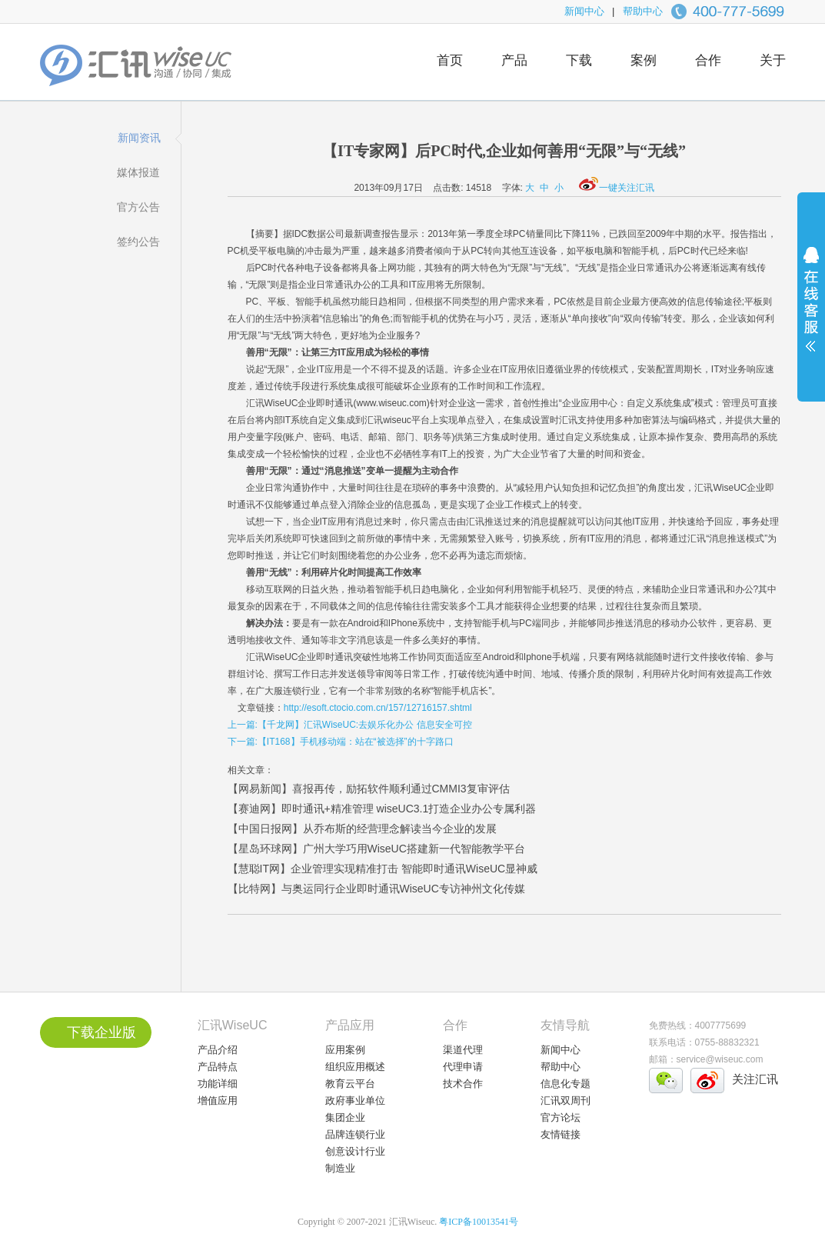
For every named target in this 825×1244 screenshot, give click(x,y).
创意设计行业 (355, 1151)
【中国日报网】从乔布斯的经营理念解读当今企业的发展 (362, 828)
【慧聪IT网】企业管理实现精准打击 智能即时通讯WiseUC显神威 (383, 868)
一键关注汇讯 (616, 187)
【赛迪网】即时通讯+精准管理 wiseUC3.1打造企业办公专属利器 (382, 808)
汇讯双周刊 (565, 1100)
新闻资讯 (139, 138)
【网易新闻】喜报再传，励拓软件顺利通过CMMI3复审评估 (369, 788)
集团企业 (345, 1117)
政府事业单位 (355, 1100)
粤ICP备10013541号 (478, 1221)
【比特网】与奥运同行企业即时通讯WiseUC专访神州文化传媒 (376, 888)
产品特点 (218, 1066)
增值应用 (218, 1100)
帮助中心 (643, 11)
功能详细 (218, 1083)
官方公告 (138, 207)
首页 (450, 60)
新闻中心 (584, 11)
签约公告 (138, 241)
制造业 (340, 1168)
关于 (773, 60)
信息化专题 (565, 1083)
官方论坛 (560, 1117)
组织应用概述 (355, 1066)
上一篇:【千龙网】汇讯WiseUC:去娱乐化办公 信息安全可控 (350, 724)
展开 (811, 309)
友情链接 (560, 1134)
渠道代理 (463, 1050)
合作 (708, 60)
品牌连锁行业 (355, 1134)
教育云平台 (350, 1083)
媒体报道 (138, 172)
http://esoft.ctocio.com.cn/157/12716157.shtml (378, 707)
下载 (579, 60)
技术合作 (463, 1083)
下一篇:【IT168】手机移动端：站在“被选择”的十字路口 (341, 741)
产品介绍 (218, 1050)
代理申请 (463, 1066)
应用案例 (345, 1050)
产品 (514, 60)
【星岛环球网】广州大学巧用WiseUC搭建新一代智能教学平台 (376, 848)
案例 (643, 60)
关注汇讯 (755, 1079)
